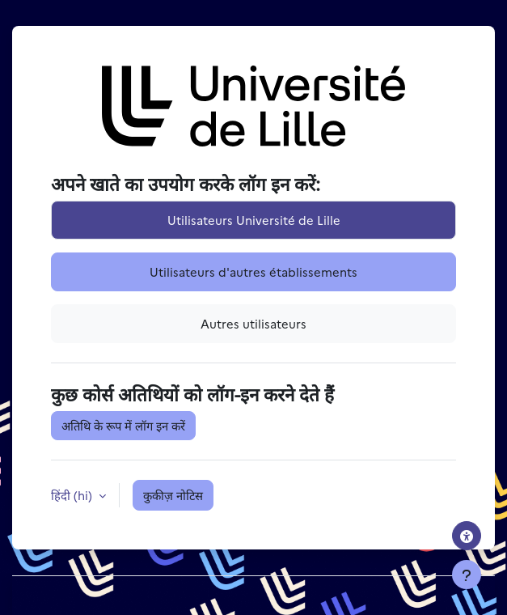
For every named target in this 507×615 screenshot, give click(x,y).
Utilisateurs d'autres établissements (253, 271)
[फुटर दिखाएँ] (466, 574)
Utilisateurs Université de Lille (253, 219)
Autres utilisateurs (253, 323)
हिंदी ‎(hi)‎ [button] (73, 494)
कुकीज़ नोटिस (173, 494)
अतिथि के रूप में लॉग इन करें (123, 425)
